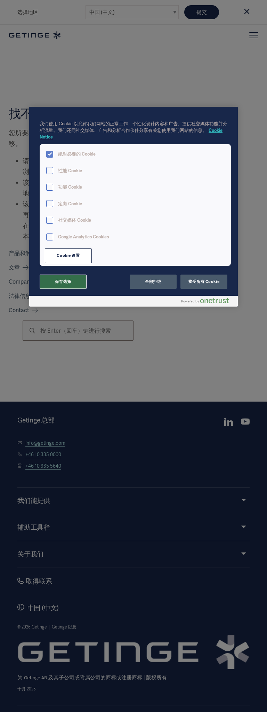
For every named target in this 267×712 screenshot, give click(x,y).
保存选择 (63, 281)
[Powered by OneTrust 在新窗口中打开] (207, 302)
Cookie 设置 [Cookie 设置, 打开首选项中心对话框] (68, 255)
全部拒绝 (153, 281)
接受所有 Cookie (203, 281)
